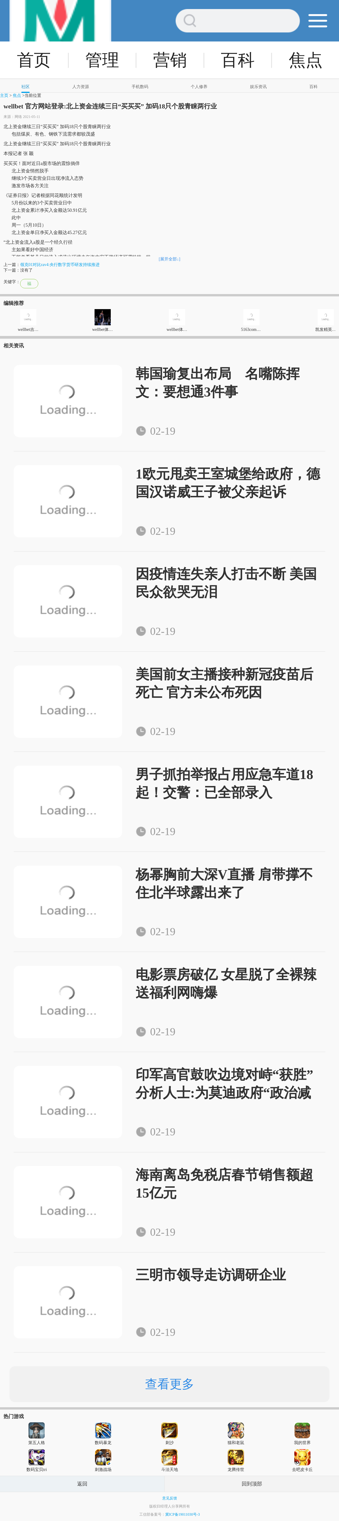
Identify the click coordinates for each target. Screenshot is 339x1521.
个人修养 (199, 86)
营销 (170, 60)
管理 (102, 60)
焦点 (306, 60)
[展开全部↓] (169, 259)
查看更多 (169, 1384)
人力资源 (80, 86)
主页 (4, 95)
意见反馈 (169, 1498)
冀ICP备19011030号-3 (182, 1514)
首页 (34, 60)
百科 (238, 60)
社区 (25, 86)
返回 (82, 1484)
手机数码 (140, 86)
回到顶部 (252, 1484)
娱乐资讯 (258, 86)
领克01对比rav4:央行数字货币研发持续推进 (60, 264)
